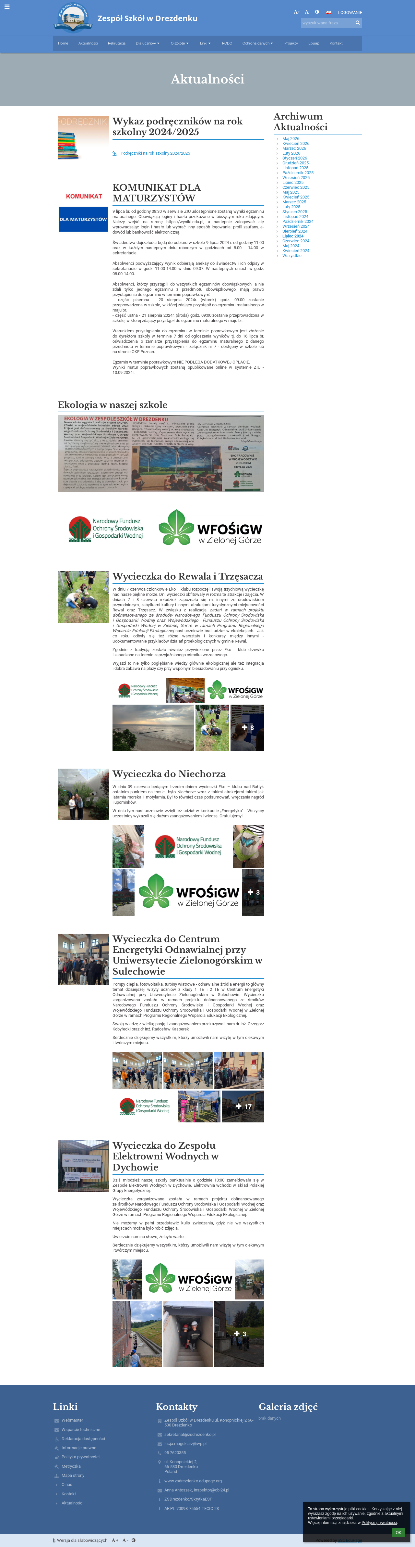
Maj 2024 (290, 245)
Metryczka (71, 1466)
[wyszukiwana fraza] (331, 23)
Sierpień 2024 (294, 231)
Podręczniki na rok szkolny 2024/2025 (151, 153)
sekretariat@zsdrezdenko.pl (190, 1434)
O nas (67, 1484)
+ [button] (297, 11)
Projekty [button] (291, 43)
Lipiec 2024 (292, 236)
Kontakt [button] (336, 43)
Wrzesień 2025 (296, 177)
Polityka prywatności (81, 1456)
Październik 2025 (298, 172)
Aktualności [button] (88, 43)
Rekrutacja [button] (116, 43)
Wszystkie (292, 255)
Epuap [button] (313, 43)
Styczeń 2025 (294, 211)
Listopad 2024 (295, 216)
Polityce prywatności (379, 1522)
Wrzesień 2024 (296, 226)
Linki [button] (206, 43)
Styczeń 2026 (294, 158)
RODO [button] (227, 43)
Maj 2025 (290, 192)
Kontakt (69, 1493)
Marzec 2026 (294, 148)
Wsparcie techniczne (81, 1429)
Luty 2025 (291, 206)
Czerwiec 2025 (295, 187)
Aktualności (72, 1503)
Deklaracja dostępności (83, 1438)
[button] (329, 13)
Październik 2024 (298, 221)
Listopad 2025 (295, 167)
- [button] (307, 11)
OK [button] (398, 1532)
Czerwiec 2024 (295, 240)
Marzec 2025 (294, 201)
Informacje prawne (79, 1447)
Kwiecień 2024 (295, 250)
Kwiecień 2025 (295, 197)
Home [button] (63, 43)
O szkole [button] (180, 43)
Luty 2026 (291, 153)
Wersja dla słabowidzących (80, 1540)
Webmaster (72, 1420)
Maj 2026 (290, 138)
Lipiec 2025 (292, 182)
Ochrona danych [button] (258, 43)
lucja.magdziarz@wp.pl (185, 1443)
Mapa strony (73, 1475)
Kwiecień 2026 (295, 143)
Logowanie (350, 12)
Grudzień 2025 (295, 162)
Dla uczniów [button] (148, 43)
